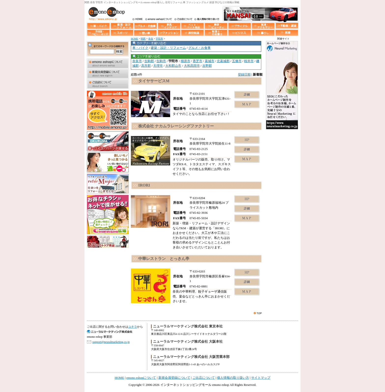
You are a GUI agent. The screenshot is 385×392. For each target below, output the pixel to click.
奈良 (150, 38)
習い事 (145, 32)
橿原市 (185, 61)
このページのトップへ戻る (258, 313)
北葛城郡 (223, 61)
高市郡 (146, 66)
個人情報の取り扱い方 (206, 19)
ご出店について (183, 19)
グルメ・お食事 (145, 25)
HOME (137, 19)
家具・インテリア (169, 25)
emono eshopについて (107, 63)
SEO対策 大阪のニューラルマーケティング (111, 331)
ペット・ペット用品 (192, 25)
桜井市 (249, 61)
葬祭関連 (192, 32)
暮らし (263, 32)
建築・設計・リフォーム (122, 25)
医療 (287, 32)
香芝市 (197, 61)
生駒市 (161, 61)
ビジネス (239, 32)
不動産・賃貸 (287, 25)
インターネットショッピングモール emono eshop (194, 385)
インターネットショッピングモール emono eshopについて (158, 19)
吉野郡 (207, 66)
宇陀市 (159, 38)
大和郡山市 (173, 66)
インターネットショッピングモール (105, 13)
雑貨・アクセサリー (263, 25)
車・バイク (98, 25)
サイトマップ (260, 377)
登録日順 (244, 74)
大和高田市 (192, 66)
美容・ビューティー (216, 25)
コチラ (132, 326)
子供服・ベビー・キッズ (98, 32)
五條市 (237, 61)
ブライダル (239, 25)
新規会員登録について (107, 73)
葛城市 (209, 61)
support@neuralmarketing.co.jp (111, 342)
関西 (143, 38)
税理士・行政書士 (216, 32)
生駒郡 (149, 61)
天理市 (158, 66)
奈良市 (137, 61)
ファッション (169, 32)
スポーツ (122, 32)
